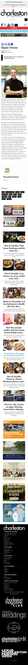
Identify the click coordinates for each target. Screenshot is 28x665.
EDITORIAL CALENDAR (8, 542)
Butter (19, 194)
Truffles (9, 198)
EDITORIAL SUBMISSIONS (9, 544)
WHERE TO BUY (7, 541)
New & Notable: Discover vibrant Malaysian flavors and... (14, 379)
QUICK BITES (6, 551)
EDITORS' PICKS (7, 562)
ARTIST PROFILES (7, 558)
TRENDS (5, 568)
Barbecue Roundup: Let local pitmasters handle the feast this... (14, 304)
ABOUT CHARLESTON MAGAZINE (10, 533)
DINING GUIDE (7, 549)
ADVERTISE (6, 540)
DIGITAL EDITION (7, 538)
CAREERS (6, 545)
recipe (15, 194)
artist (10, 194)
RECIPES (5, 553)
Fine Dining (4, 196)
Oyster (19, 196)
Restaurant (5, 194)
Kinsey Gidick (9, 52)
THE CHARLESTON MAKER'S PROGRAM (14, 2)
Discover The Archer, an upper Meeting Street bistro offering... (14, 407)
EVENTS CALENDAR (8, 557)
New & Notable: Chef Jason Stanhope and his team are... (14, 248)
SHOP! (14, 31)
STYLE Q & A (6, 569)
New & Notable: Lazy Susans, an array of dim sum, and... (14, 276)
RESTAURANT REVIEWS (8, 550)
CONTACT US (6, 539)
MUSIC (5, 560)
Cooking (14, 196)
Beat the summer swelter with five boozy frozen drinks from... (14, 330)
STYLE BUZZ (6, 571)
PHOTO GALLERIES (7, 577)
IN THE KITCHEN (7, 552)
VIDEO (5, 576)
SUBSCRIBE (14, 28)
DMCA (15, 660)
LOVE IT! (5, 572)
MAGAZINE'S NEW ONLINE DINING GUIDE (15, 5)
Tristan (3, 198)
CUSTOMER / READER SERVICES (10, 534)
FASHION (5, 570)
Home (9, 196)
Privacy (12, 660)
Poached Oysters (11, 176)
